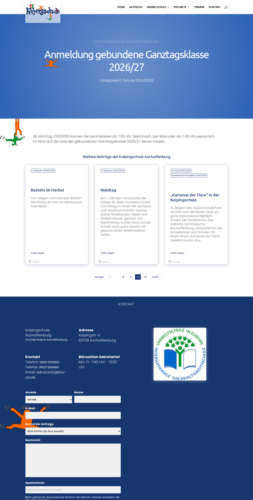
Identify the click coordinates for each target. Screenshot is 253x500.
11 (130, 277)
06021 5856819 (49, 367)
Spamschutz (35, 483)
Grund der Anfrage (40, 424)
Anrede (31, 392)
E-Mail (31, 408)
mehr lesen (38, 253)
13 (145, 277)
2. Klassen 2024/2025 (43, 170)
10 (123, 277)
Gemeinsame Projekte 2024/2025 (189, 175)
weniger (99, 277)
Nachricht (33, 440)
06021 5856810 (49, 362)
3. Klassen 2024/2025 (112, 170)
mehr (155, 277)
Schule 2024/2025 (181, 170)
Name (79, 392)
